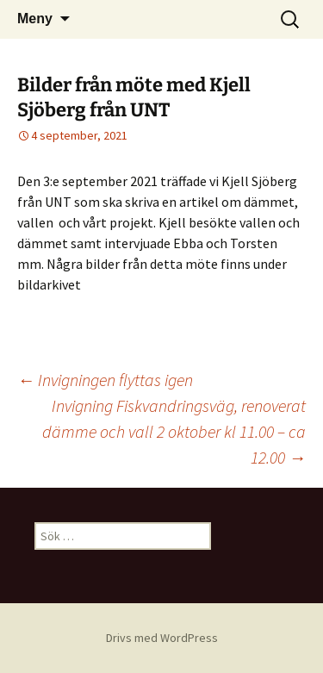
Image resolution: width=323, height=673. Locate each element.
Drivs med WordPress (162, 637)
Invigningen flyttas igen (105, 379)
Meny (35, 18)
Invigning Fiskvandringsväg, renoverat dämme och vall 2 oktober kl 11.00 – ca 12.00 (174, 431)
